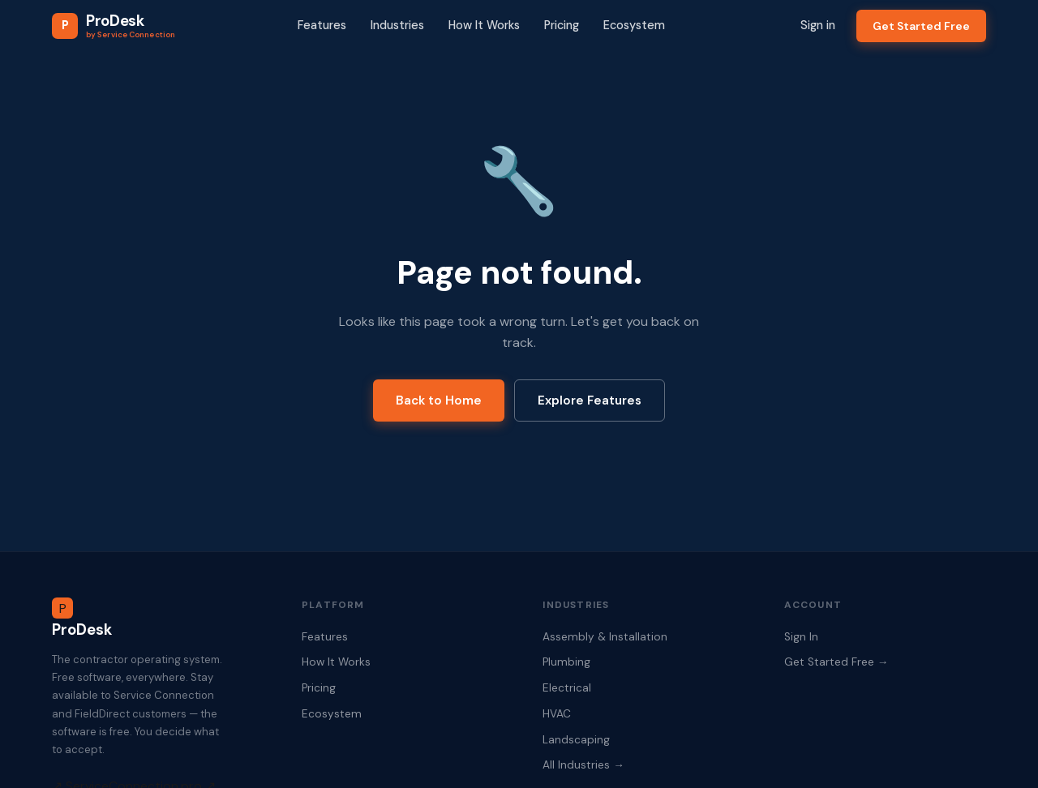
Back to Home (439, 400)
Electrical (567, 688)
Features (322, 25)
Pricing (561, 25)
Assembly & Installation (605, 637)
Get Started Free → (836, 662)
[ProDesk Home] (113, 26)
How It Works (484, 25)
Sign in (817, 25)
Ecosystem (634, 25)
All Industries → (583, 765)
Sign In (801, 637)
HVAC (557, 714)
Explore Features (589, 400)
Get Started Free (921, 26)
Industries (397, 25)
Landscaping (576, 740)
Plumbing (566, 662)
